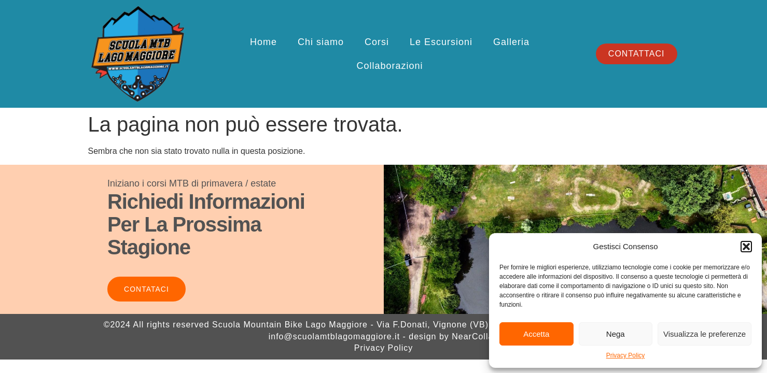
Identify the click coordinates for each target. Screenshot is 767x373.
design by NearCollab (453, 336)
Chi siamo (321, 42)
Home (263, 42)
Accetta (536, 333)
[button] (746, 246)
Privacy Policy (625, 355)
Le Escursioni (441, 42)
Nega (615, 333)
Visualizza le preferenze (704, 333)
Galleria (511, 42)
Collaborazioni (389, 66)
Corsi (377, 42)
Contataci (146, 289)
